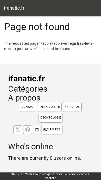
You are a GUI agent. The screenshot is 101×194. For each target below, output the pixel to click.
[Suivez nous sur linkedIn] (36, 129)
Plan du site (50, 107)
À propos (72, 107)
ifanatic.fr (14, 8)
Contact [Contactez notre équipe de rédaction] (28, 107)
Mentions (50, 177)
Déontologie (50, 117)
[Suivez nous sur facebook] (27, 129)
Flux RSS (52, 129)
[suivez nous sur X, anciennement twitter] (17, 129)
